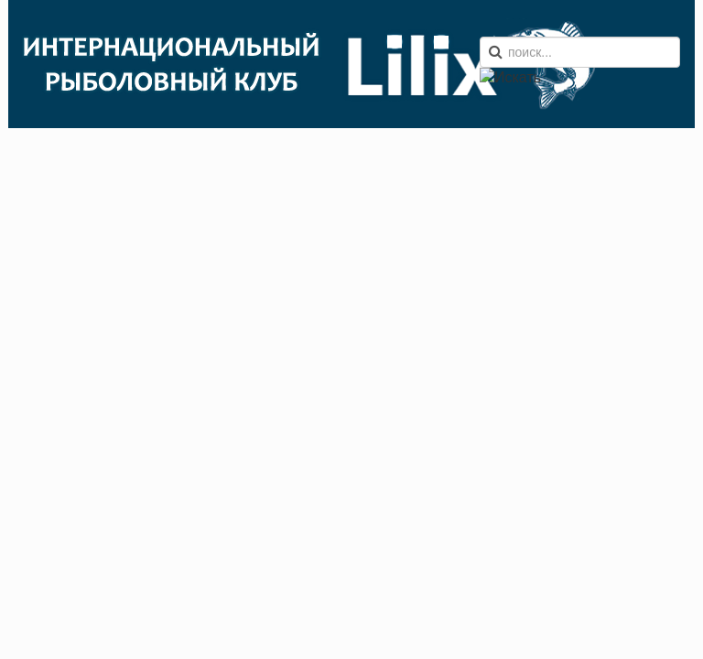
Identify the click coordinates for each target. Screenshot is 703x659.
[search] (580, 52)
